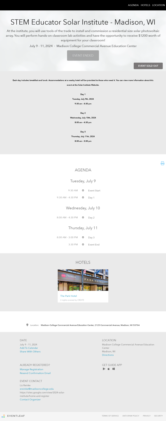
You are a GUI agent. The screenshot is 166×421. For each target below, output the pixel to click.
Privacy (147, 416)
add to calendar (29, 348)
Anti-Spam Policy (130, 416)
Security (158, 416)
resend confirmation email (35, 373)
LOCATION (158, 5)
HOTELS (145, 5)
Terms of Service (110, 416)
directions (108, 354)
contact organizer (30, 399)
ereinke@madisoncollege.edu (37, 388)
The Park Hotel (68, 295)
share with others (30, 351)
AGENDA (133, 5)
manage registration (31, 369)
